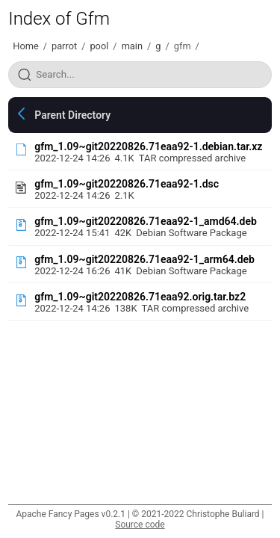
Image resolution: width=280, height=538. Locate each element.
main (132, 46)
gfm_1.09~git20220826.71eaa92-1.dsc (126, 184)
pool (99, 46)
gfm (182, 46)
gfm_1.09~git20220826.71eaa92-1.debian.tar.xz (148, 146)
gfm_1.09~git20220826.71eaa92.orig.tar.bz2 (140, 297)
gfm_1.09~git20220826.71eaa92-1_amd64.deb (145, 221)
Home (25, 46)
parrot (64, 46)
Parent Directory (72, 115)
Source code (139, 524)
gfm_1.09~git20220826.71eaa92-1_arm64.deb (144, 259)
